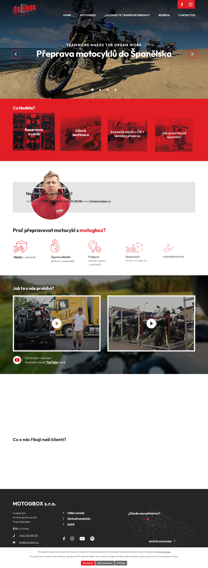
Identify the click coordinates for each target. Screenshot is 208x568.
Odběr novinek (75, 512)
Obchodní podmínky (79, 518)
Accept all (88, 563)
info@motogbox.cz (106, 202)
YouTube (57, 363)
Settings (121, 563)
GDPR (70, 524)
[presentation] (15, 54)
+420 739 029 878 (58, 202)
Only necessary (104, 563)
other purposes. (164, 552)
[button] (92, 89)
